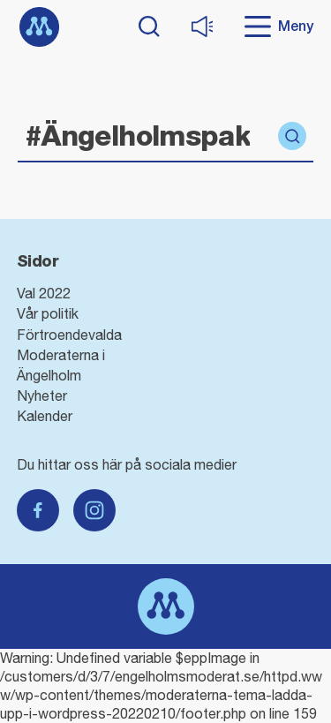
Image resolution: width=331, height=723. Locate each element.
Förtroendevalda (69, 335)
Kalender (44, 416)
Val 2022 (44, 293)
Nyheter (42, 395)
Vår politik (48, 313)
